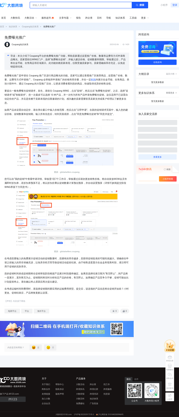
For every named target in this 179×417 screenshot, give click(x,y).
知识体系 (13, 26)
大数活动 (80, 384)
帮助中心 (59, 384)
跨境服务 (108, 389)
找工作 (107, 384)
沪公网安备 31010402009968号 (110, 414)
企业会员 (46, 403)
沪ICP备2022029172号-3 (84, 414)
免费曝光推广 (49, 26)
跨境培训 (94, 394)
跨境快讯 (80, 389)
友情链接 (46, 394)
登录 (174, 5)
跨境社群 (94, 389)
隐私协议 (59, 389)
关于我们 (46, 384)
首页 (2, 26)
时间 (93, 79)
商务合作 (46, 389)
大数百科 (80, 398)
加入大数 (46, 398)
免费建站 (80, 403)
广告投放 (94, 403)
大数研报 (80, 394)
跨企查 (93, 384)
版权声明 (59, 394)
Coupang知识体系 (30, 26)
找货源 (107, 394)
